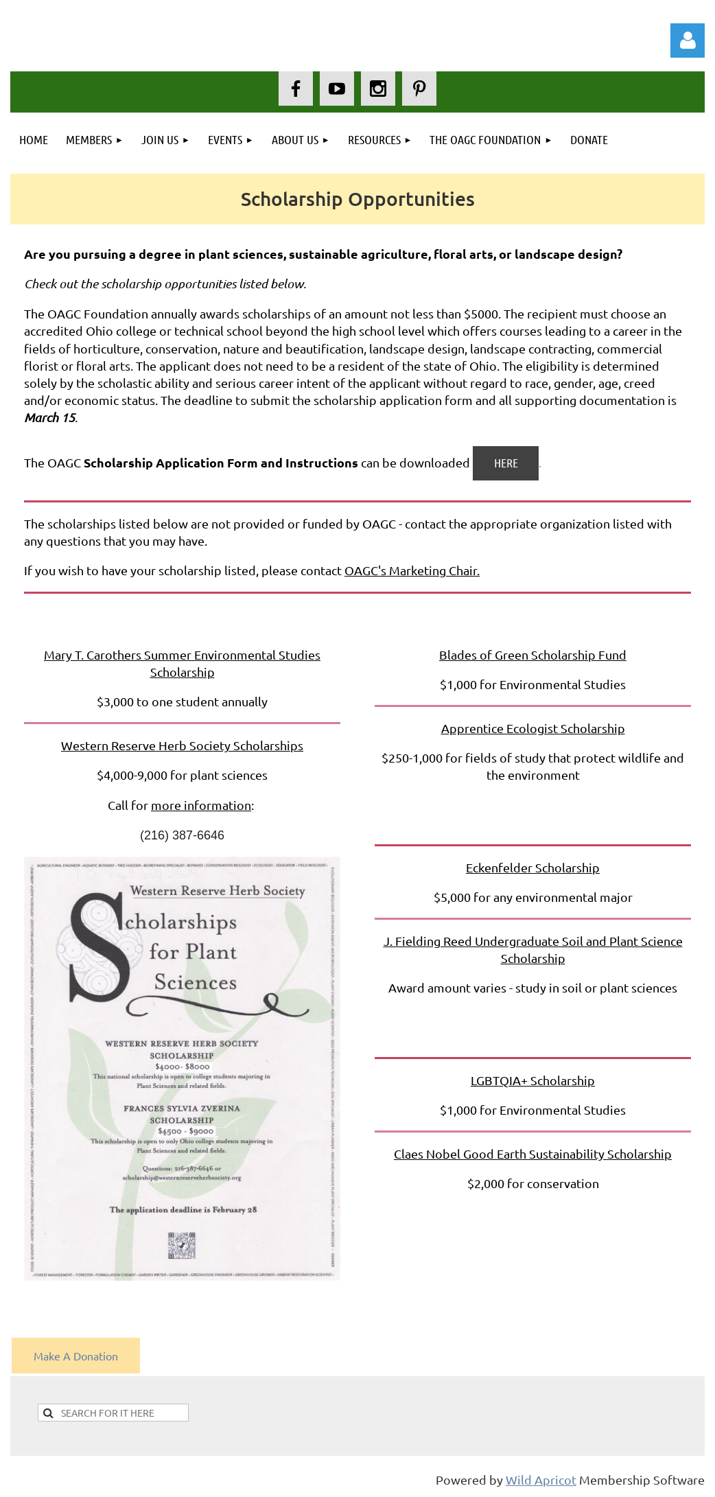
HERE (506, 462)
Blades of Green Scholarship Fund (532, 654)
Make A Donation (76, 1355)
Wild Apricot (541, 1479)
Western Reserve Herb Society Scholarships (182, 745)
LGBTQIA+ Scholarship (533, 1080)
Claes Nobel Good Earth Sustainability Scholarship (533, 1153)
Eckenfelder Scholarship (533, 867)
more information (201, 805)
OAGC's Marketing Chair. (412, 570)
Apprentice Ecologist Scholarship (533, 728)
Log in (687, 40)
